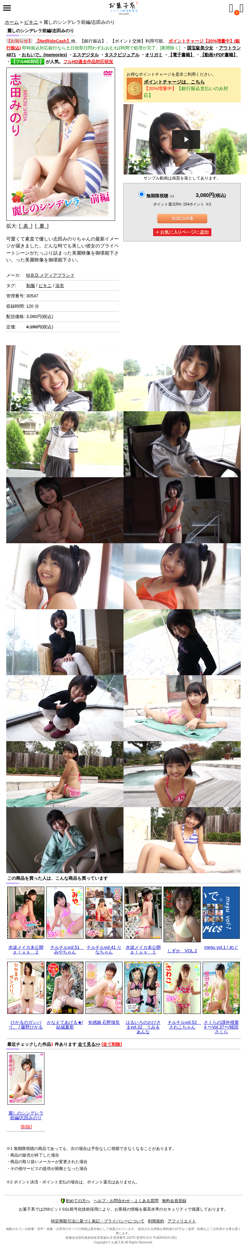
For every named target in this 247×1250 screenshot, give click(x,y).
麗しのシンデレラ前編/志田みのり (25, 1115)
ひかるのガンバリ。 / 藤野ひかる (26, 1025)
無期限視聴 (160, 195)
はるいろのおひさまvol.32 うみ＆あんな (143, 1027)
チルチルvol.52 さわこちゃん (184, 1025)
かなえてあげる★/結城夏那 (65, 1025)
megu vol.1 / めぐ (221, 947)
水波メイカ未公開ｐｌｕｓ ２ (25, 949)
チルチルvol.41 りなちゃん (104, 949)
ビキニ (31, 22)
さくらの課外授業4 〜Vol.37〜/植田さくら (221, 1027)
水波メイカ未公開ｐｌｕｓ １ (143, 949)
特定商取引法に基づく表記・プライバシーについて (97, 1221)
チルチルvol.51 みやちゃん (67, 949)
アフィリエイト (182, 1221)
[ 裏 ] (41, 226)
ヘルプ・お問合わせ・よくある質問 (126, 1200)
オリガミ (154, 54)
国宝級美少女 (200, 47)
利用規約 (156, 1221)
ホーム (12, 22)
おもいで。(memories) (44, 54)
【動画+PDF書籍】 (219, 54)
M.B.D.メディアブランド (50, 275)
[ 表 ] (26, 226)
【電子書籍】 (181, 54)
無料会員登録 (174, 1200)
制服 (30, 285)
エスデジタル (86, 54)
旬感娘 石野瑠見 (104, 1022)
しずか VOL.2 (182, 950)
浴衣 (59, 285)
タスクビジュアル (121, 54)
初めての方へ (75, 1200)
